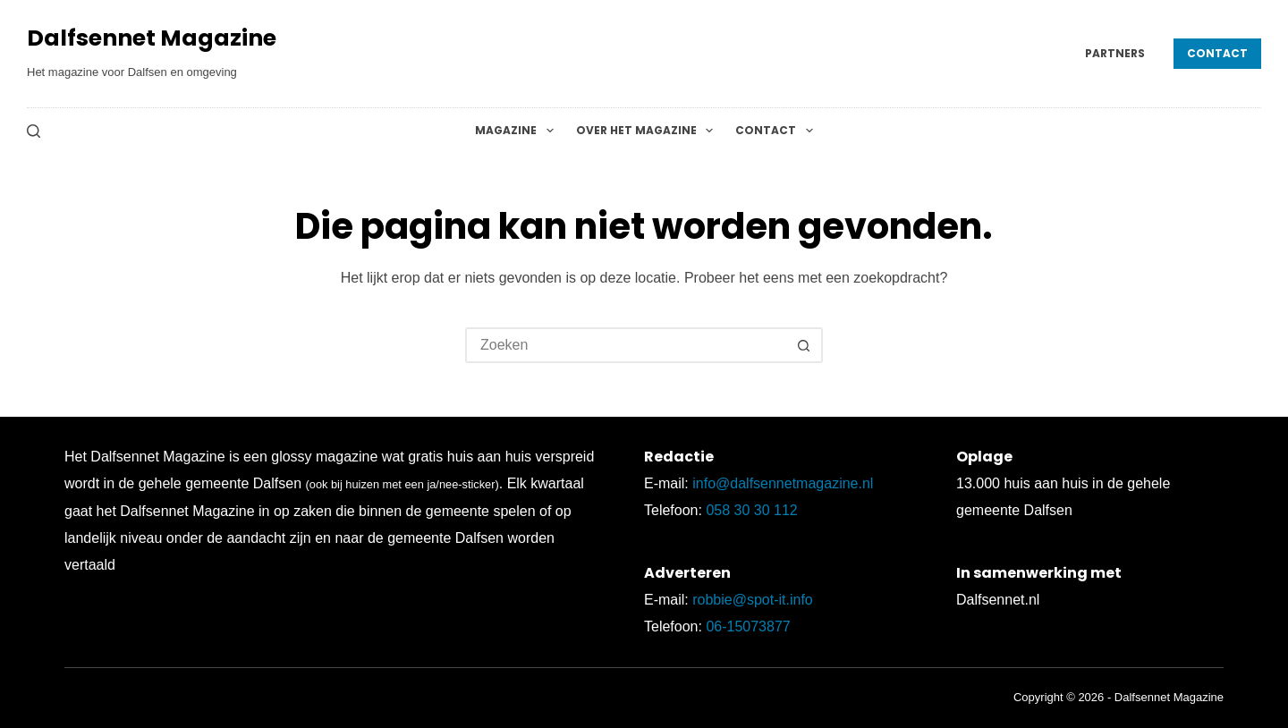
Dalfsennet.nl (997, 599)
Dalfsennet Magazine (151, 38)
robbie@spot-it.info (752, 599)
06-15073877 (748, 626)
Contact (1217, 53)
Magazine (517, 130)
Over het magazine (648, 130)
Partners (1115, 53)
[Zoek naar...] (626, 345)
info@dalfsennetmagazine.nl (782, 483)
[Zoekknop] (803, 345)
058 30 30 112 (751, 510)
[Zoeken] (33, 131)
